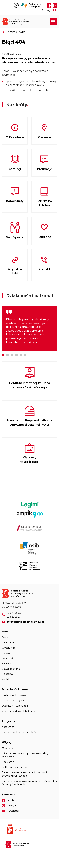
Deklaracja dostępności (35, 5)
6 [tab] (25, 355)
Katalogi (6, 663)
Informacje (8, 642)
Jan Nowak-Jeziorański (14, 695)
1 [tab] (3, 355)
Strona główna (16, 32)
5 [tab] (21, 355)
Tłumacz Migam (24, 5)
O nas (5, 637)
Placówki (7, 653)
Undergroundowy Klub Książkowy (20, 711)
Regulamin (8, 761)
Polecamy (7, 674)
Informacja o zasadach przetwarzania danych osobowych (26, 755)
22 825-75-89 (14, 612)
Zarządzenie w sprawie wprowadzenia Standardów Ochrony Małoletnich (29, 783)
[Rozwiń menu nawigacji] (53, 21)
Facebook (49, 5)
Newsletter (13, 810)
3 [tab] (12, 355)
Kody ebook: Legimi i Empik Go (19, 732)
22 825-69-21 (13, 616)
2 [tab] (7, 355)
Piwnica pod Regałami (14, 700)
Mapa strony (9, 748)
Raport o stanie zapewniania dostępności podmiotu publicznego (24, 774)
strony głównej (29, 90)
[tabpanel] (29, 328)
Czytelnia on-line (11, 668)
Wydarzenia (8, 647)
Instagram (55, 5)
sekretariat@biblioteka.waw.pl (25, 621)
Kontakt (6, 679)
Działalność (8, 658)
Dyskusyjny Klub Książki (15, 705)
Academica (8, 727)
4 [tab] (16, 355)
